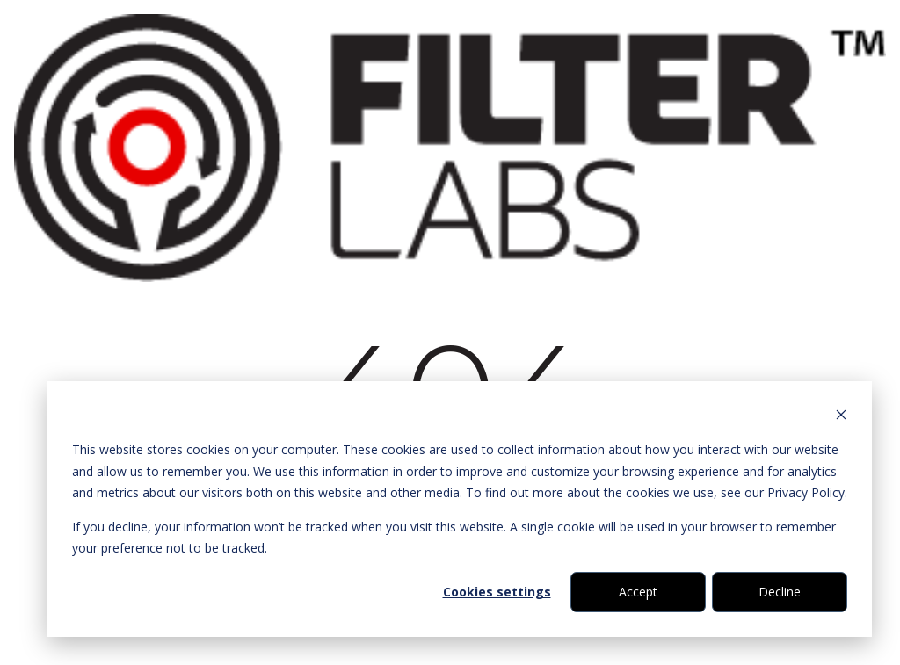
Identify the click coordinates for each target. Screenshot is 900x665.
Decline (779, 591)
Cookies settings (497, 591)
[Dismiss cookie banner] (841, 417)
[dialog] (459, 509)
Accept (638, 591)
